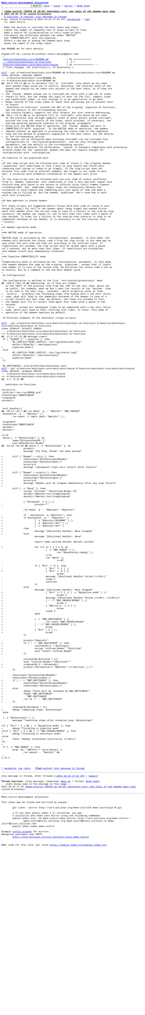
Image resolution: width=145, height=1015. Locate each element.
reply (27, 921)
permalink (74, 22)
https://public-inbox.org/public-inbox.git (78, 1011)
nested (47, 921)
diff (4, 86)
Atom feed (89, 6)
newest (93, 929)
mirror (74, 6)
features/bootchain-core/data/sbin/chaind (30, 76)
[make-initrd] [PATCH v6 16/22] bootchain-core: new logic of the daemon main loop (80, 942)
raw (86, 22)
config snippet (22, 995)
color (62, 6)
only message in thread (69, 921)
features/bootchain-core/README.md (25, 70)
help (52, 6)
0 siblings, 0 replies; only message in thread (35, 19)
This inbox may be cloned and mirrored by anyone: (34, 960)
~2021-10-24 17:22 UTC (69, 929)
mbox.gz (66, 935)
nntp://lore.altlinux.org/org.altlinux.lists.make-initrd (50, 1001)
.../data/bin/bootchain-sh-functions (27, 73)
